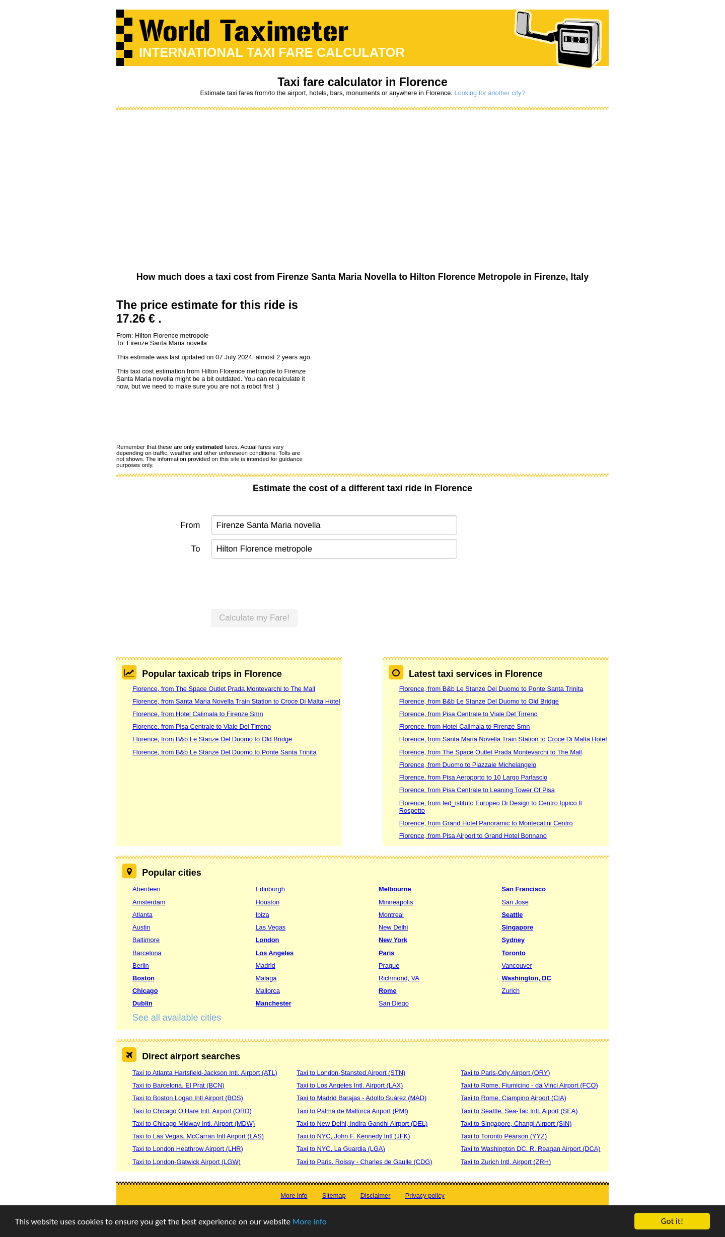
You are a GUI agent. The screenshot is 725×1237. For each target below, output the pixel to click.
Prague (389, 965)
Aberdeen (146, 889)
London (267, 940)
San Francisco (524, 889)
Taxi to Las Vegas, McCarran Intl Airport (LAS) (198, 1136)
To (195, 549)
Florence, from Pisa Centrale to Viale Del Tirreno (201, 726)
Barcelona (147, 953)
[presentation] (192, 416)
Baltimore (146, 940)
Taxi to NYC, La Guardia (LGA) (341, 1148)
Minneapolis (396, 902)
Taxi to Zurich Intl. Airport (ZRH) (506, 1162)
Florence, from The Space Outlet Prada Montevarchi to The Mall (223, 688)
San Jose (515, 902)
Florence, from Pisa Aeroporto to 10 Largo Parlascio (473, 777)
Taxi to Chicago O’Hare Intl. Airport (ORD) (192, 1111)
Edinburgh (270, 889)
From (190, 525)
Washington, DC (526, 978)
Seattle (512, 914)
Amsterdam (148, 902)
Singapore (518, 927)
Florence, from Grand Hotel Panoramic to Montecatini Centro (486, 823)
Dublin (142, 1003)
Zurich (511, 990)
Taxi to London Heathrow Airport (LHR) (187, 1148)
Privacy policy (425, 1195)
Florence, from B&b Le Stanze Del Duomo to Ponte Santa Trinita (224, 752)
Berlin (140, 965)
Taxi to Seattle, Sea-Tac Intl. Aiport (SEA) (519, 1111)
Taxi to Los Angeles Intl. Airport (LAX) (350, 1085)
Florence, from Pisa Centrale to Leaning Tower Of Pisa (477, 790)
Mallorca (268, 990)
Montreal (391, 914)
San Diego (394, 1003)
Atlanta (142, 914)
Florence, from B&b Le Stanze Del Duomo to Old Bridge (212, 739)
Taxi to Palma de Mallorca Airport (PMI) (352, 1111)
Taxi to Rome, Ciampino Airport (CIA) (513, 1098)
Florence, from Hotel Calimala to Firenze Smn (197, 714)
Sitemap (334, 1195)
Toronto (514, 953)
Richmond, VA (399, 978)
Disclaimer (375, 1195)
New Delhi (393, 927)
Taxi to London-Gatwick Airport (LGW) (186, 1162)
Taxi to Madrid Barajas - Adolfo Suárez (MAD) (361, 1098)
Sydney (513, 940)
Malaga (266, 978)
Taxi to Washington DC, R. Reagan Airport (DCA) (531, 1148)
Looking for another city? (489, 93)
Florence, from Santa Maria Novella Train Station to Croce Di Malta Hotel (236, 701)
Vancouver (517, 965)
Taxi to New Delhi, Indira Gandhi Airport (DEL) (362, 1123)
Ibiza (262, 914)
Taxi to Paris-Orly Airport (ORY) (505, 1072)
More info (310, 1222)
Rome (388, 990)
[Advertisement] (362, 191)
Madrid (265, 965)
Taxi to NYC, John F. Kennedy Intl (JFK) (353, 1136)
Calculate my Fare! (254, 618)
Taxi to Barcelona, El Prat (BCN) (178, 1085)
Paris (386, 953)
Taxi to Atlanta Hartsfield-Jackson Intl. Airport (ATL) (204, 1072)
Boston (143, 978)
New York (393, 940)
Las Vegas (271, 927)
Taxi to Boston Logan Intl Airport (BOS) (187, 1098)
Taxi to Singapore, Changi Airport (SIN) (516, 1123)
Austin (141, 927)
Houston (268, 902)
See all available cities (176, 1018)
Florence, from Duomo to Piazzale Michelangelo (467, 764)
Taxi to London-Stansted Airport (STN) (351, 1072)
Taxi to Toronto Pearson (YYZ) (504, 1136)
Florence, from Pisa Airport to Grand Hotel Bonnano (473, 835)
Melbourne (395, 889)
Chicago (145, 990)
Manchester (274, 1003)
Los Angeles (275, 953)
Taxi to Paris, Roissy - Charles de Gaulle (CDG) (364, 1162)
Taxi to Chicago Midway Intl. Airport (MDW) (193, 1123)
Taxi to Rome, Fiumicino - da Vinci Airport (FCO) (529, 1085)
